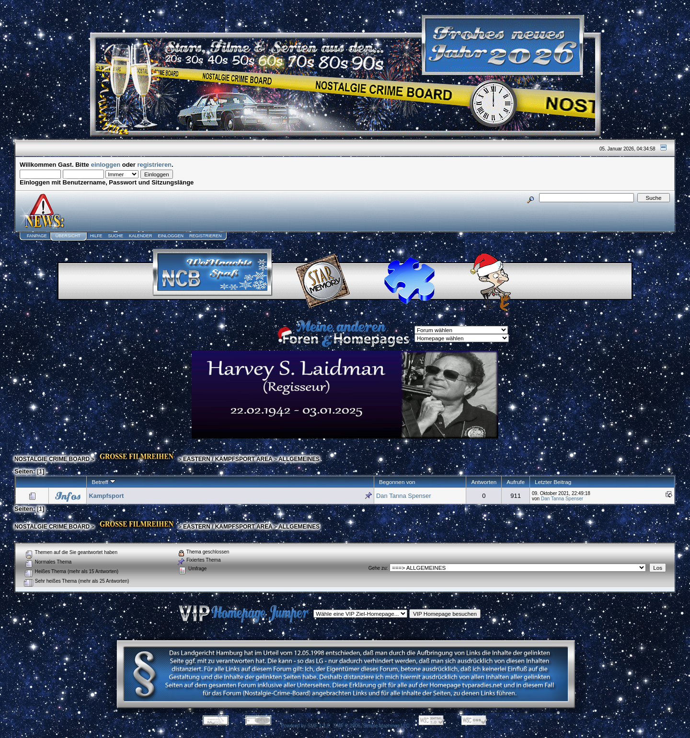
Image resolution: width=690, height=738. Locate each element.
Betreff (103, 482)
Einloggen (171, 235)
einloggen (105, 164)
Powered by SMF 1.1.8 (305, 725)
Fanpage (37, 235)
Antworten (483, 482)
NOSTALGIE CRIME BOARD (52, 459)
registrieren (155, 164)
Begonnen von (397, 482)
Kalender (140, 235)
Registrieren (205, 235)
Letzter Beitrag (553, 482)
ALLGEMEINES (299, 459)
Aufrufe (515, 482)
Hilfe (96, 235)
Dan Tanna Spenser (403, 495)
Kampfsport (106, 495)
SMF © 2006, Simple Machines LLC (372, 725)
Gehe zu (377, 568)
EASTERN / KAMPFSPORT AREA (228, 459)
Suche (115, 235)
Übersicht (68, 235)
